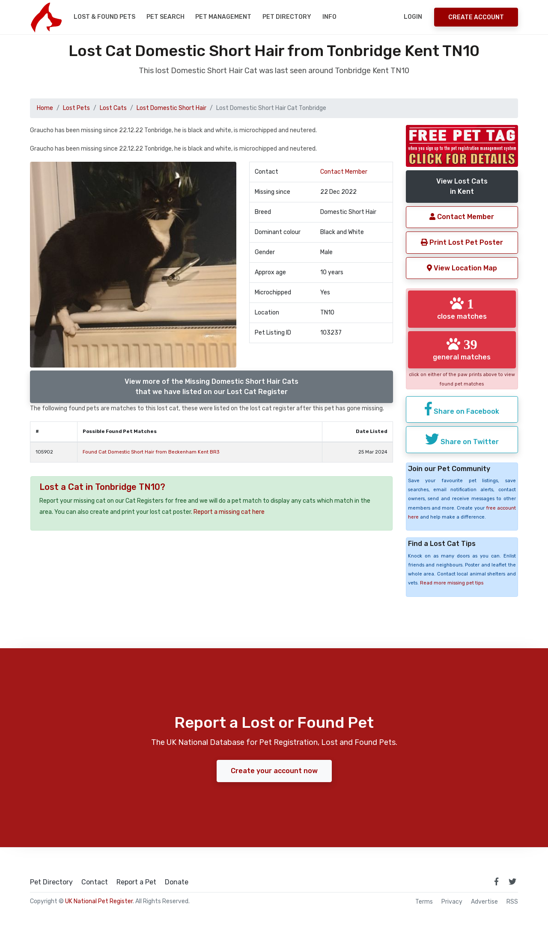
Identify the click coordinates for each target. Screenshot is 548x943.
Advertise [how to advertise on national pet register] (484, 901)
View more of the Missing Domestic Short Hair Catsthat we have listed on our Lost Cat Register (211, 386)
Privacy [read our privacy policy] (451, 901)
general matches (462, 349)
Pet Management (223, 17)
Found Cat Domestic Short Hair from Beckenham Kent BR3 (151, 452)
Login (413, 17)
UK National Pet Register (99, 901)
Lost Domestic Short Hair (171, 108)
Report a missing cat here (229, 512)
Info (329, 17)
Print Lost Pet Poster (462, 242)
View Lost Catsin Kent (462, 186)
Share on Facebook (462, 408)
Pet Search (165, 17)
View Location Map (462, 268)
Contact (94, 882)
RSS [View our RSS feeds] (512, 901)
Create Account (476, 17)
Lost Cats (113, 108)
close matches (462, 308)
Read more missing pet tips (451, 583)
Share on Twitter (462, 439)
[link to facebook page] (496, 881)
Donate (176, 882)
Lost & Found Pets (104, 17)
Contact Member (343, 171)
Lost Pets (76, 108)
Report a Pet (136, 882)
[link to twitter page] (512, 881)
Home (45, 108)
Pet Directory (286, 17)
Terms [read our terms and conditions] (424, 901)
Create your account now (274, 771)
